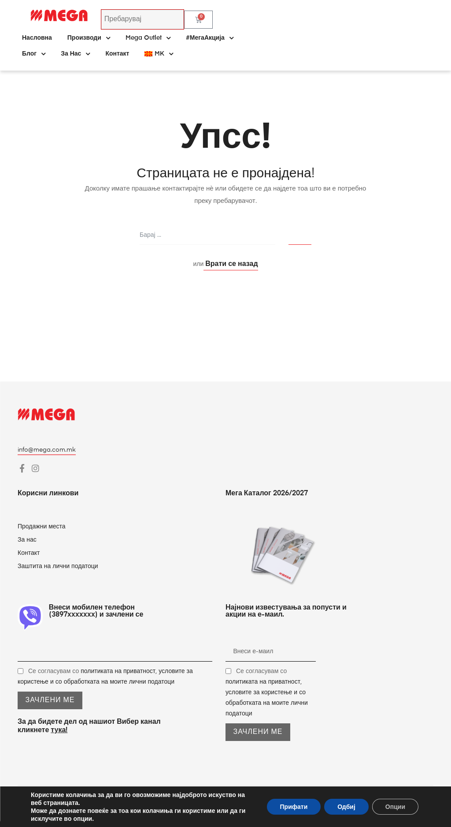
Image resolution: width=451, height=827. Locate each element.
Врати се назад (230, 264)
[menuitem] (158, 54)
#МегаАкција (209, 37)
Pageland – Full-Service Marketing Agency (370, 806)
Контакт (117, 54)
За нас (75, 53)
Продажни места (42, 527)
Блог (33, 53)
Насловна (37, 38)
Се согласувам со (267, 692)
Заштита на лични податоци (58, 566)
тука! (59, 730)
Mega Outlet (148, 37)
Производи (88, 37)
